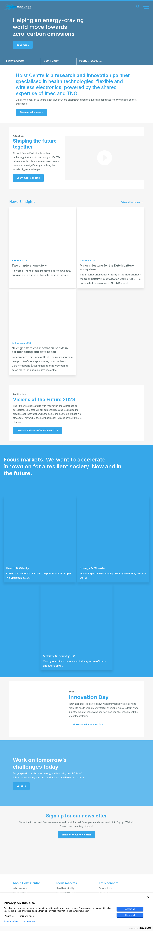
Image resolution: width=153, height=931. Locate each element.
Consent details (11, 921)
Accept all (130, 909)
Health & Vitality (65, 888)
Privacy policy (29, 921)
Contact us (105, 888)
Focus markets (66, 883)
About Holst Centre (26, 883)
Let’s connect (108, 883)
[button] (76, 863)
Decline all (130, 915)
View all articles (132, 213)
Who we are (20, 888)
